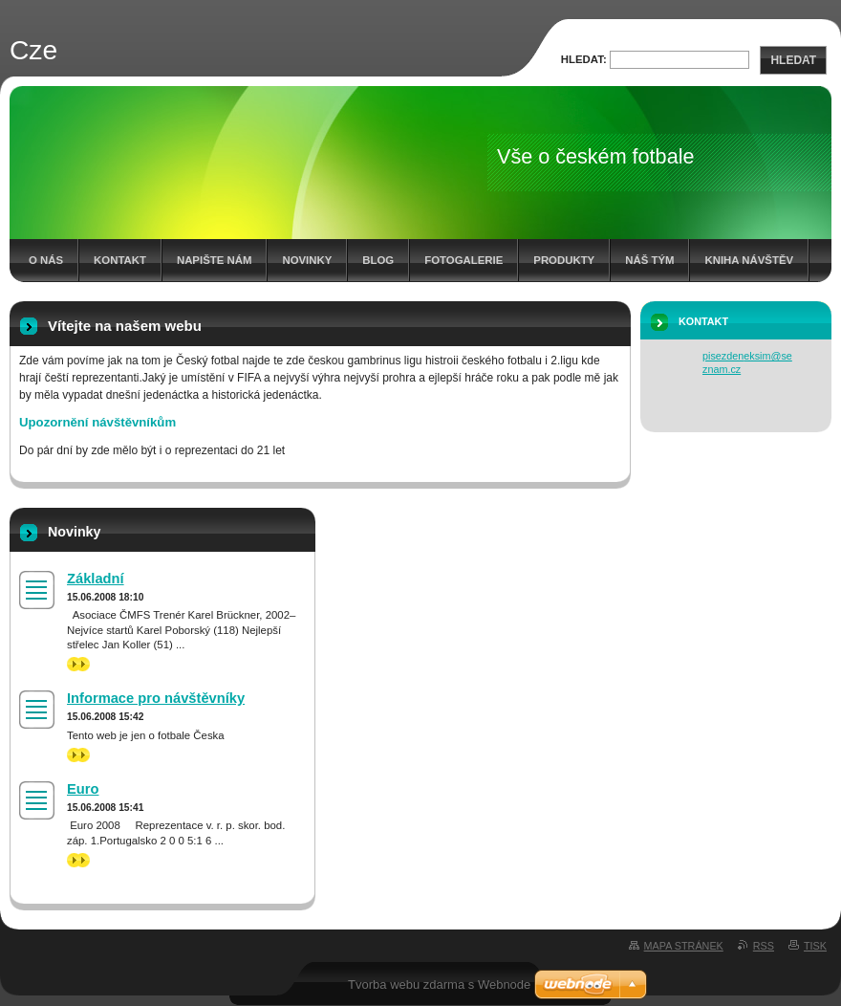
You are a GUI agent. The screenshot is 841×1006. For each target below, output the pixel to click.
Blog (378, 260)
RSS (763, 945)
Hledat (793, 60)
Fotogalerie (463, 260)
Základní (95, 578)
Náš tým (649, 260)
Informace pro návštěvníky (156, 698)
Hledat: (584, 59)
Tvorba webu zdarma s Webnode (439, 984)
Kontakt (120, 260)
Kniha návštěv (748, 260)
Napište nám (214, 260)
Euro (82, 789)
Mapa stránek (683, 945)
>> (78, 664)
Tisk (815, 945)
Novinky (307, 260)
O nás (46, 260)
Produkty (563, 260)
